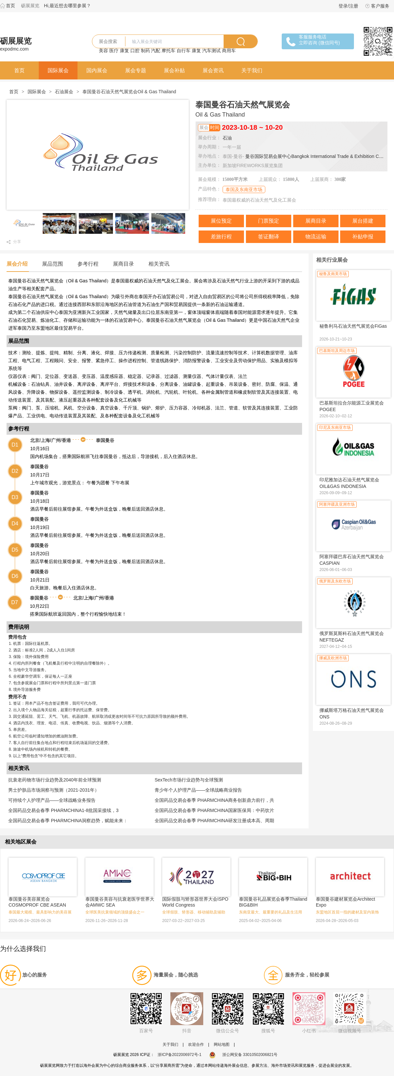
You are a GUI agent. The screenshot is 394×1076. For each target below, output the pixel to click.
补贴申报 (362, 236)
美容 (103, 50)
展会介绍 (17, 264)
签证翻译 (268, 236)
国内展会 (96, 70)
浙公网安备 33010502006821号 (243, 1054)
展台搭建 (362, 221)
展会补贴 (174, 70)
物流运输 (315, 236)
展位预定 (221, 221)
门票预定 (268, 221)
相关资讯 (158, 264)
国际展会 (58, 70)
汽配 (155, 50)
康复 (124, 50)
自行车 (183, 50)
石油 (227, 138)
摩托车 (168, 50)
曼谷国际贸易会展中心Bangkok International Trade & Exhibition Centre (317, 156)
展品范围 (52, 264)
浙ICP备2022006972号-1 (179, 1054)
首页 (10, 5)
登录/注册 (348, 6)
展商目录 (315, 221)
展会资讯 (213, 70)
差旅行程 (221, 236)
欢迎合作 (196, 1044)
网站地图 (222, 1044)
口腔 (135, 50)
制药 (145, 50)
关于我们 (251, 70)
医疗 (114, 50)
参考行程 (87, 264)
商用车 (229, 50)
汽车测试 (211, 50)
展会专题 (135, 70)
